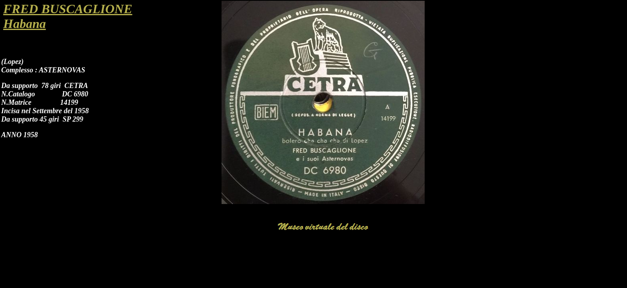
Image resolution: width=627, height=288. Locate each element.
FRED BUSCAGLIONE (67, 9)
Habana (24, 23)
